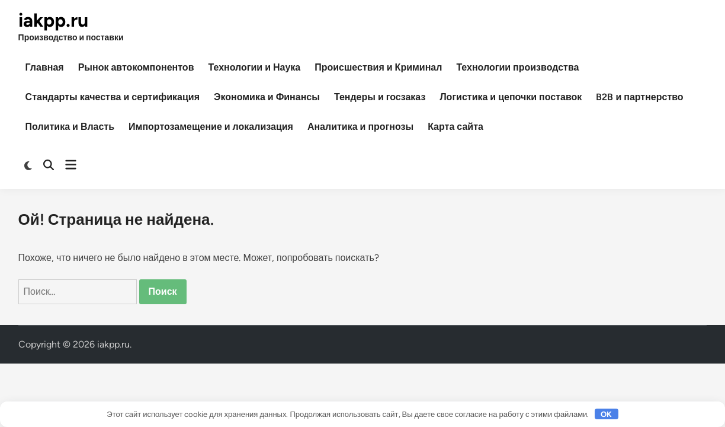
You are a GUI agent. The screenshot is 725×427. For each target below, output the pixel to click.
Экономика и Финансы (267, 97)
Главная (44, 67)
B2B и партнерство (639, 97)
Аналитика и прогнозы (360, 126)
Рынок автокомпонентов (136, 67)
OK (606, 414)
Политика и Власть (69, 126)
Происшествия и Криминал (378, 67)
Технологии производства (517, 67)
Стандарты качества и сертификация (112, 97)
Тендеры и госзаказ (379, 97)
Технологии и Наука (254, 67)
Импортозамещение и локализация (211, 126)
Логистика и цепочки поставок (511, 97)
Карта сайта (455, 126)
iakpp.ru (53, 20)
